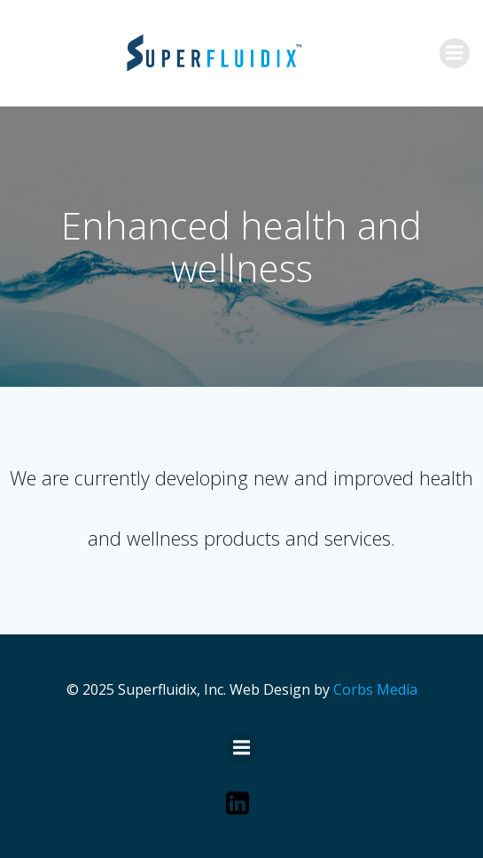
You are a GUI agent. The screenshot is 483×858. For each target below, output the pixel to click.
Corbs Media (375, 689)
